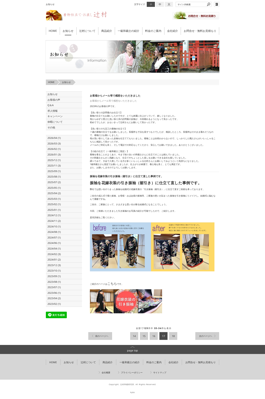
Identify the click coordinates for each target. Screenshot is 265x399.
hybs (132, 392)
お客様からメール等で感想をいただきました (115, 95)
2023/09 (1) (54, 276)
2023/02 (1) (54, 304)
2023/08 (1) (54, 281)
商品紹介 (106, 31)
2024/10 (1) (54, 226)
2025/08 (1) (54, 176)
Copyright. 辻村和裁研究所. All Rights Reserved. (132, 384)
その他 (52, 127)
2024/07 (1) (54, 237)
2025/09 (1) (54, 171)
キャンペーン (55, 116)
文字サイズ (139, 4)
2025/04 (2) (54, 193)
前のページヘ (101, 336)
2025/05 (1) (54, 187)
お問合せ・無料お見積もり (200, 31)
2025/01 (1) (54, 210)
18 (173, 336)
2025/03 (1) (54, 198)
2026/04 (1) (54, 138)
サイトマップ (159, 372)
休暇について (55, 121)
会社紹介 (172, 31)
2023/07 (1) (54, 287)
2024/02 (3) (54, 254)
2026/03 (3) (54, 143)
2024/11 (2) (54, 221)
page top (132, 350)
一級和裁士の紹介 (128, 31)
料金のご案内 (153, 31)
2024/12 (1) (54, 215)
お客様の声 (53, 99)
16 (153, 336)
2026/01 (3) (54, 154)
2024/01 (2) (54, 259)
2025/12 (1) (54, 160)
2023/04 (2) (54, 298)
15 (144, 336)
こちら (112, 283)
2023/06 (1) (54, 293)
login (216, 4)
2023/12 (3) (54, 265)
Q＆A (50, 105)
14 (134, 336)
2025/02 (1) (54, 204)
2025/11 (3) (54, 165)
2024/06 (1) (54, 243)
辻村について (87, 31)
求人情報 (52, 110)
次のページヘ (205, 336)
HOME (53, 31)
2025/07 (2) (54, 182)
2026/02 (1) (54, 149)
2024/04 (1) (54, 248)
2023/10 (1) (54, 270)
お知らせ (68, 31)
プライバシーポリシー (132, 372)
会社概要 (106, 372)
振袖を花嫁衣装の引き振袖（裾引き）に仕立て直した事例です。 (126, 176)
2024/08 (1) (54, 232)
